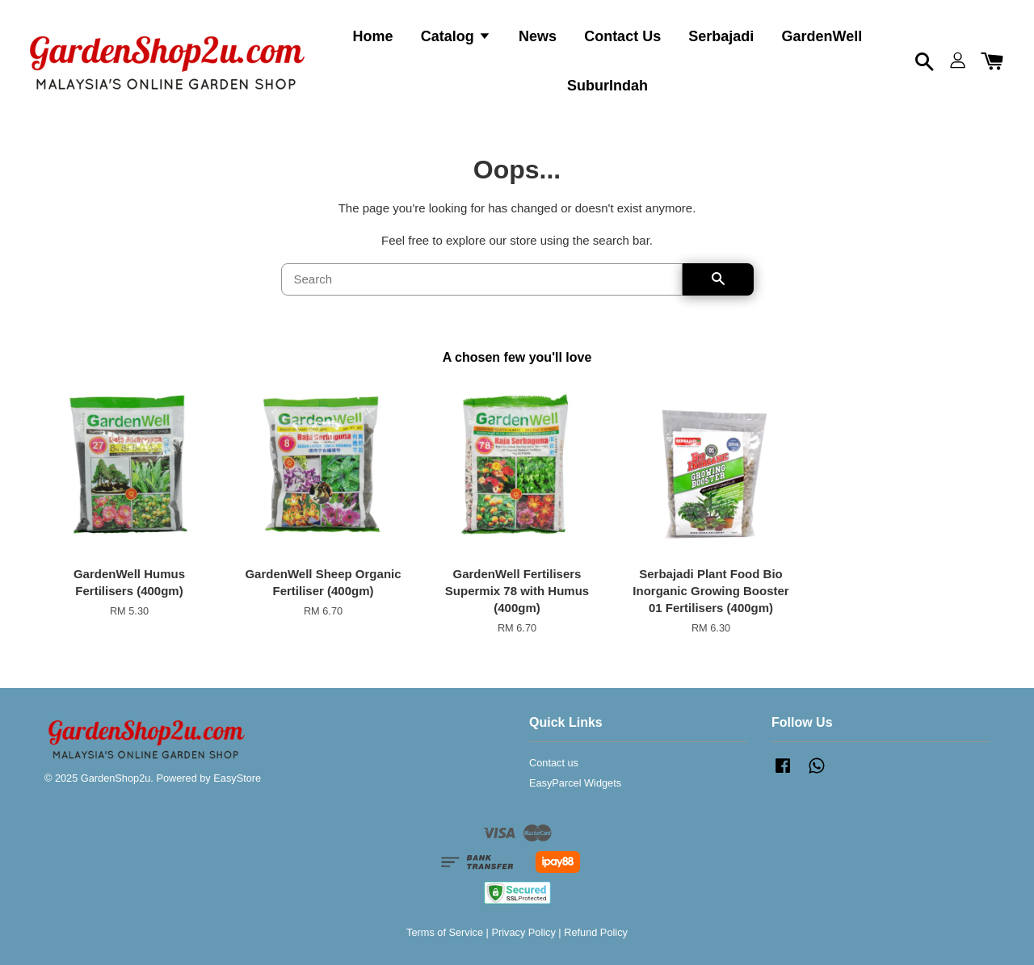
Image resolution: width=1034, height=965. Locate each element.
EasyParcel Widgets (575, 783)
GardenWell (822, 36)
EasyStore (237, 778)
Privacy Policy (523, 932)
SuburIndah (607, 86)
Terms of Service (444, 932)
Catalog (456, 36)
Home (373, 36)
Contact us (553, 763)
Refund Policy (596, 932)
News (538, 36)
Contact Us (622, 36)
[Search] (482, 279)
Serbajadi (721, 36)
